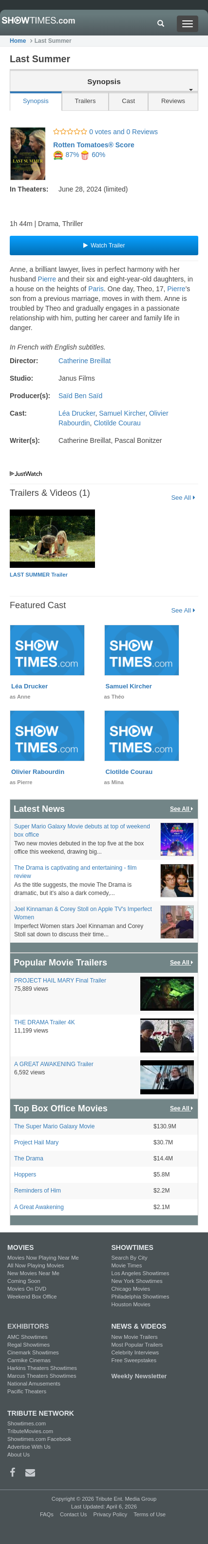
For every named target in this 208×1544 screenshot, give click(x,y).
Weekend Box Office (32, 1296)
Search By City (130, 1258)
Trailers (85, 101)
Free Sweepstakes (134, 1360)
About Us (18, 1454)
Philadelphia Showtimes (141, 1296)
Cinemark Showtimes (33, 1352)
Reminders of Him (37, 1190)
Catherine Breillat (84, 361)
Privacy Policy (110, 1514)
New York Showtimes (137, 1281)
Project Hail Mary (36, 1142)
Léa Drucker (76, 413)
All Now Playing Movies (35, 1265)
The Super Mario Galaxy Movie (54, 1126)
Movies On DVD (26, 1289)
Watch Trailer (104, 245)
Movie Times (127, 1265)
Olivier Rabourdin (37, 771)
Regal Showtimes (28, 1345)
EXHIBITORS (28, 1326)
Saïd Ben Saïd (80, 396)
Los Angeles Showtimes (141, 1273)
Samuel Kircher (122, 413)
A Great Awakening (39, 1207)
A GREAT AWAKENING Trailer (54, 1064)
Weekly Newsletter (139, 1376)
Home (18, 40)
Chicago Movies (131, 1289)
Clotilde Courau (117, 423)
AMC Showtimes (27, 1337)
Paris (96, 289)
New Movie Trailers (135, 1337)
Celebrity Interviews (135, 1352)
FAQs (47, 1514)
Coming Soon (23, 1281)
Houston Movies (131, 1304)
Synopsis (36, 101)
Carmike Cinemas (29, 1360)
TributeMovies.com (30, 1431)
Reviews (173, 101)
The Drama (28, 1158)
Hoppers (25, 1174)
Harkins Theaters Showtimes (42, 1368)
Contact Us (73, 1514)
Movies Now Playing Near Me (43, 1258)
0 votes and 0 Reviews (105, 132)
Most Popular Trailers (137, 1345)
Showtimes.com (26, 1423)
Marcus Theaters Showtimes (41, 1376)
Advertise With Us (29, 1447)
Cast (128, 101)
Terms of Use (149, 1514)
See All (183, 497)
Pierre (47, 279)
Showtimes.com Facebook (39, 1439)
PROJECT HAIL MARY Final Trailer (60, 980)
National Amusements (33, 1383)
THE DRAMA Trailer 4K (44, 1022)
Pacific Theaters (26, 1391)
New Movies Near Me (33, 1273)
